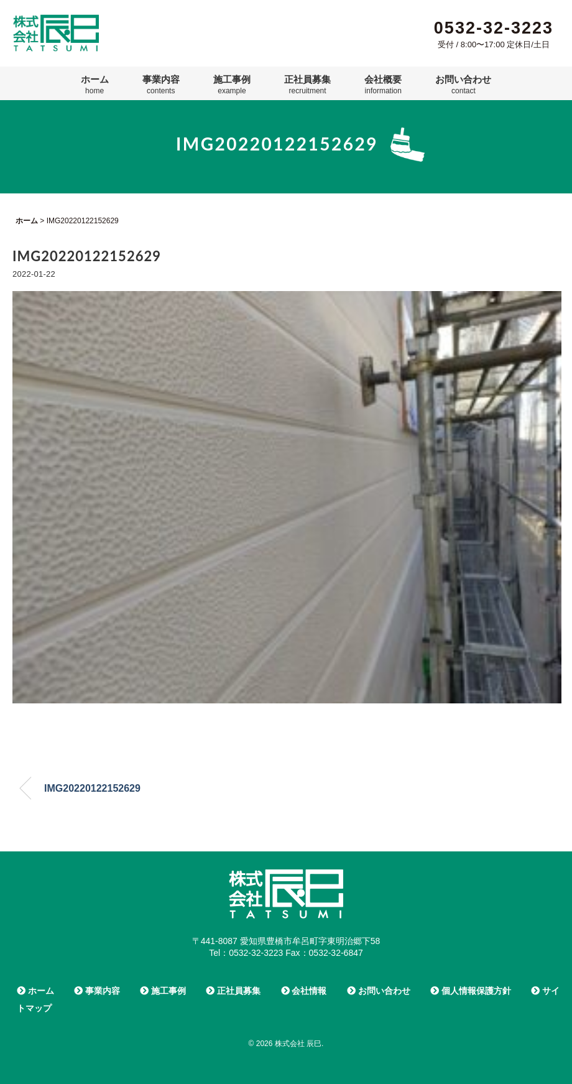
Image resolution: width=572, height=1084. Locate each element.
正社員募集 (307, 84)
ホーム (95, 84)
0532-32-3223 (493, 28)
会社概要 (383, 84)
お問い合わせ (463, 84)
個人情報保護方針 (470, 991)
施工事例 (232, 84)
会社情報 (304, 991)
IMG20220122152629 (92, 788)
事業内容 (161, 84)
